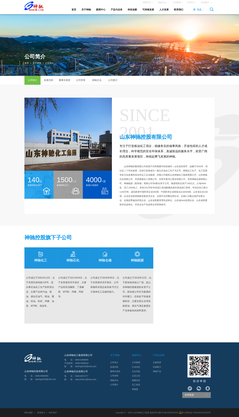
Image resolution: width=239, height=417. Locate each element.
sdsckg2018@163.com (45, 379)
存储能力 (157, 367)
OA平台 (189, 2)
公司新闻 (136, 362)
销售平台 (145, 2)
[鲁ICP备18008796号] (168, 412)
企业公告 (136, 376)
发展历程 (48, 80)
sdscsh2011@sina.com (85, 379)
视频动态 (136, 380)
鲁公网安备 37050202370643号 (195, 412)
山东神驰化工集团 (141, 412)
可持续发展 (148, 9)
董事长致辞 (65, 80)
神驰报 (135, 389)
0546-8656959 (41, 376)
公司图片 (113, 80)
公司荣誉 (80, 80)
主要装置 (157, 362)
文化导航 (136, 371)
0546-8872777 (81, 376)
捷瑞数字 (41, 412)
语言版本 (204, 2)
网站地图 (28, 412)
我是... (198, 9)
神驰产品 (157, 371)
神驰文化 (97, 80)
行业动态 (136, 367)
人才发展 (164, 9)
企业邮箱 (175, 2)
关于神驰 (86, 9)
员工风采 (136, 384)
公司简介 (32, 80)
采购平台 (160, 2)
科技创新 (132, 9)
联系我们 (178, 9)
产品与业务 (116, 9)
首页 (74, 9)
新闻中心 (100, 9)
